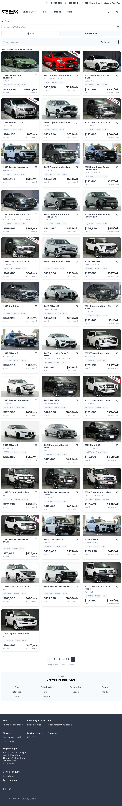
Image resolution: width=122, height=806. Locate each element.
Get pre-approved (12, 737)
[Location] (116, 12)
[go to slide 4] (22, 70)
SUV (46, 692)
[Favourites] (108, 12)
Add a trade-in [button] (109, 42)
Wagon (46, 697)
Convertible (75, 687)
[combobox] (58, 27)
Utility (105, 692)
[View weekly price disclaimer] (36, 92)
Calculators (8, 741)
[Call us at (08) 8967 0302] (54, 3)
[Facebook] (4, 789)
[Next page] (73, 659)
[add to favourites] (36, 75)
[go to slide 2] (18, 70)
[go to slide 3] (20, 70)
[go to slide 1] (16, 70)
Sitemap (52, 733)
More (71, 11)
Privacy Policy (29, 798)
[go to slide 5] (24, 70)
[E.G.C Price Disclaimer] (8, 92)
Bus (17, 687)
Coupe (105, 687)
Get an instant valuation (60, 725)
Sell (45, 12)
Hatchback (16, 692)
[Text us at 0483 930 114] (72, 3)
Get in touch (9, 776)
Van (17, 697)
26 (67, 659)
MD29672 (32, 737)
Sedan (76, 692)
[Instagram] (9, 789)
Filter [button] (31, 33)
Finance (57, 12)
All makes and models (13, 725)
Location (10, 780)
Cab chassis (46, 687)
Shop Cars (30, 11)
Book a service (34, 725)
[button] (118, 27)
